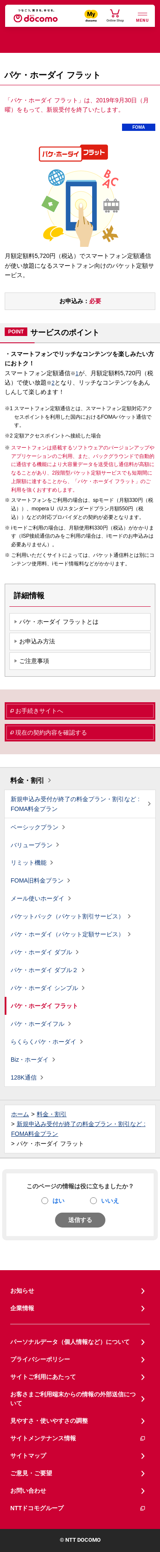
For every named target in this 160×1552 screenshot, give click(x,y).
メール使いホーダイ (37, 898)
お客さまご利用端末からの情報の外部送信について (73, 1399)
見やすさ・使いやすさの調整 (49, 1420)
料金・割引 (27, 780)
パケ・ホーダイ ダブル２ (44, 970)
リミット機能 (29, 862)
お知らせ (22, 1290)
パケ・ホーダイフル (37, 1023)
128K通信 (24, 1077)
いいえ (110, 1200)
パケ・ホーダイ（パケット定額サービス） (67, 934)
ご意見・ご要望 (31, 1473)
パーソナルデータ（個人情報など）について (70, 1341)
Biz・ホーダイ (30, 1059)
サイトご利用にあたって (43, 1376)
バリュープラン (31, 845)
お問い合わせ (28, 1490)
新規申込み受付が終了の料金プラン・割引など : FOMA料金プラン (75, 804)
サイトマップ (28, 1455)
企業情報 (22, 1308)
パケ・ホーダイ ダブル (41, 952)
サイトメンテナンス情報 (78, 1438)
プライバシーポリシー (40, 1359)
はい (58, 1200)
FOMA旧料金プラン (37, 880)
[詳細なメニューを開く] (142, 16)
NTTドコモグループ (78, 1508)
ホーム (20, 1114)
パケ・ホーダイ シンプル (44, 987)
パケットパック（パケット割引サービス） (67, 916)
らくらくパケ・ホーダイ (43, 1041)
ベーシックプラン (34, 827)
